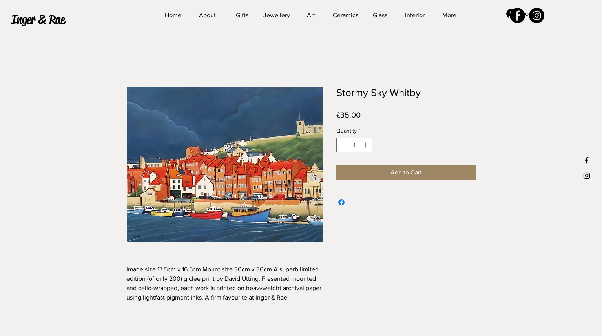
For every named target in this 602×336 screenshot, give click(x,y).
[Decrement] (342, 145)
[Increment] (366, 145)
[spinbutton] (354, 145)
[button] (45, 19)
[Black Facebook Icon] (586, 160)
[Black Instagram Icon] (586, 175)
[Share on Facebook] (341, 202)
